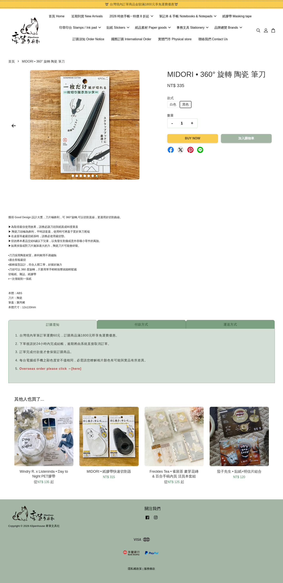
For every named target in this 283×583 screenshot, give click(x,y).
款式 (170, 98)
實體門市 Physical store (175, 39)
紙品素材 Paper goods (153, 27)
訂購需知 (52, 324)
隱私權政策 (135, 568)
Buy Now (192, 138)
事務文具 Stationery (192, 27)
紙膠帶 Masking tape (237, 16)
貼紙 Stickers (118, 27)
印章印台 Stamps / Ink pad (80, 27)
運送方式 (230, 324)
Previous (14, 126)
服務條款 (149, 568)
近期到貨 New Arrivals (87, 16)
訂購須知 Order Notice (88, 39)
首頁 (11, 61)
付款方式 (141, 324)
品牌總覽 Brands (228, 27)
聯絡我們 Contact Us (213, 39)
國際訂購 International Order (131, 39)
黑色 (185, 104)
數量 (170, 115)
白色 (173, 104)
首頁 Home (56, 16)
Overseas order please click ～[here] (50, 368)
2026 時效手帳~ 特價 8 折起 (131, 16)
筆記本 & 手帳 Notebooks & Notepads (188, 16)
